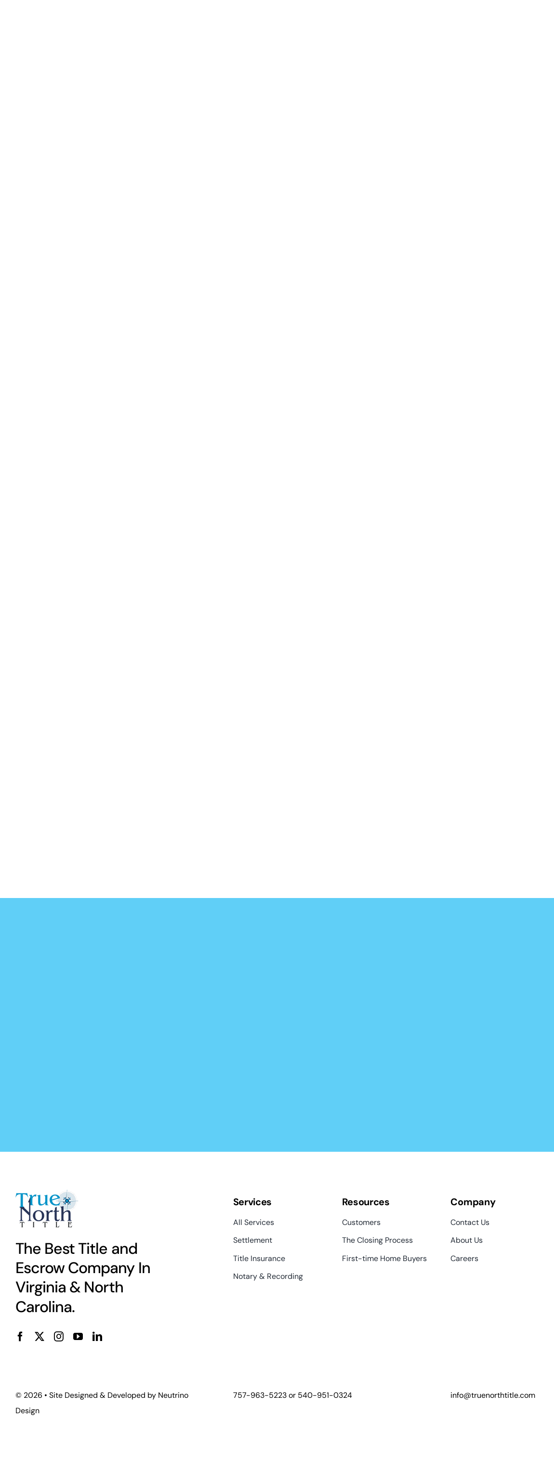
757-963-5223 (260, 1395)
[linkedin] (97, 1336)
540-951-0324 (325, 1395)
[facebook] (20, 1336)
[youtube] (78, 1336)
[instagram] (59, 1336)
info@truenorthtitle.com (492, 1395)
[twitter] (39, 1336)
